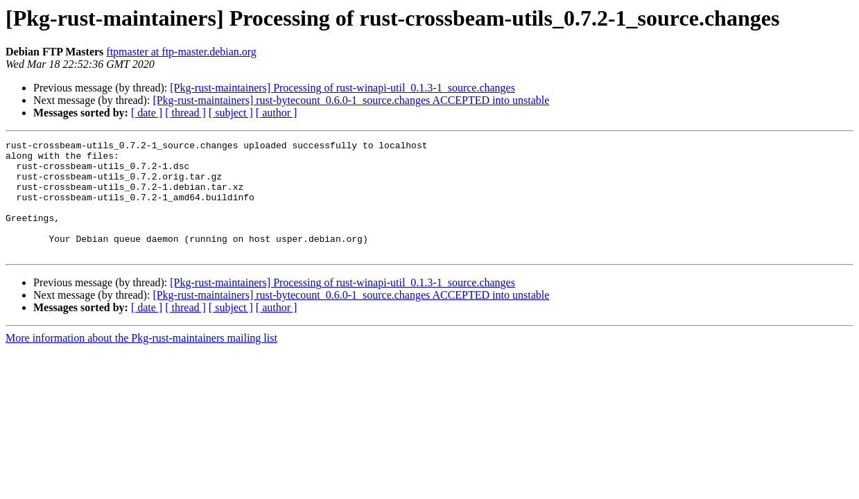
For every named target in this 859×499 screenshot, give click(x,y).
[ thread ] (185, 113)
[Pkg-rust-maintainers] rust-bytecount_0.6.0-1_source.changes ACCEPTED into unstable (351, 100)
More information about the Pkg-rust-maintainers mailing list (141, 361)
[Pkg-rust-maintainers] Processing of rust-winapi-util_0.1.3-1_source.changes (342, 88)
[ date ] (146, 113)
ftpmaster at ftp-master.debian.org (181, 52)
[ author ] (276, 113)
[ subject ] (231, 113)
